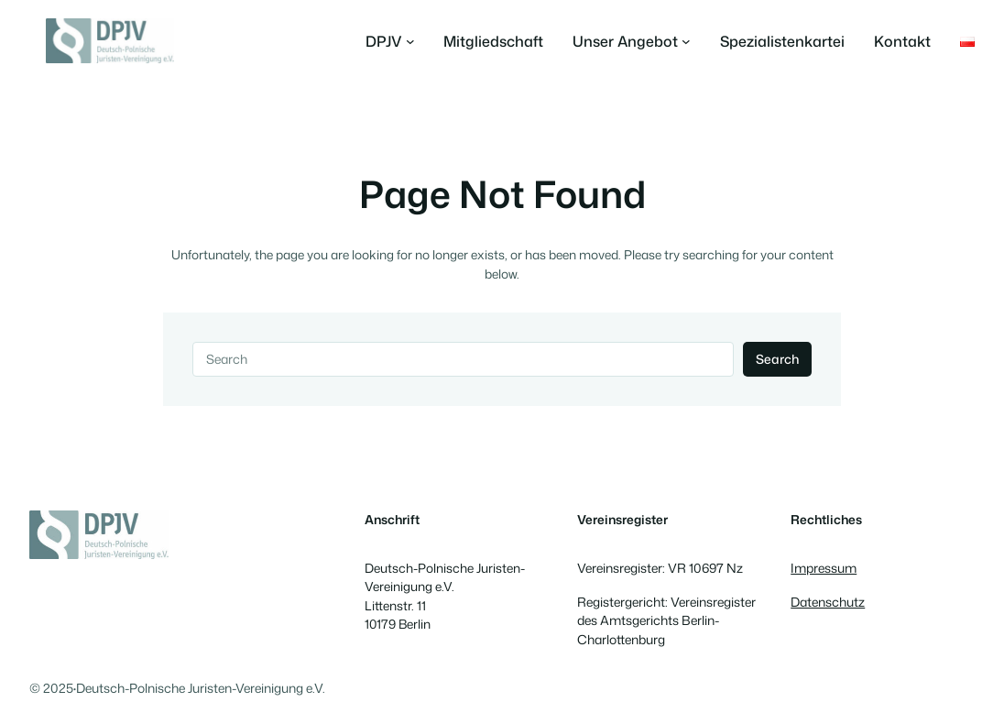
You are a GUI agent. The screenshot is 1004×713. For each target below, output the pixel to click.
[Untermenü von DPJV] (390, 41)
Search (777, 358)
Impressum (824, 567)
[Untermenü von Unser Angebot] (632, 41)
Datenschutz (828, 601)
